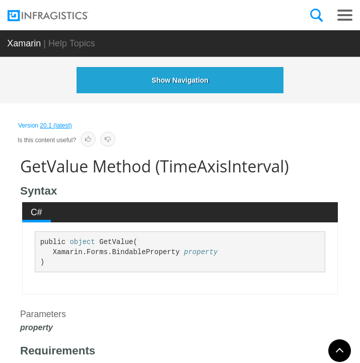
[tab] (36, 212)
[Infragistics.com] (58, 15)
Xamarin (24, 43)
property (201, 252)
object (82, 242)
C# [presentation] (36, 212)
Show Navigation (180, 80)
